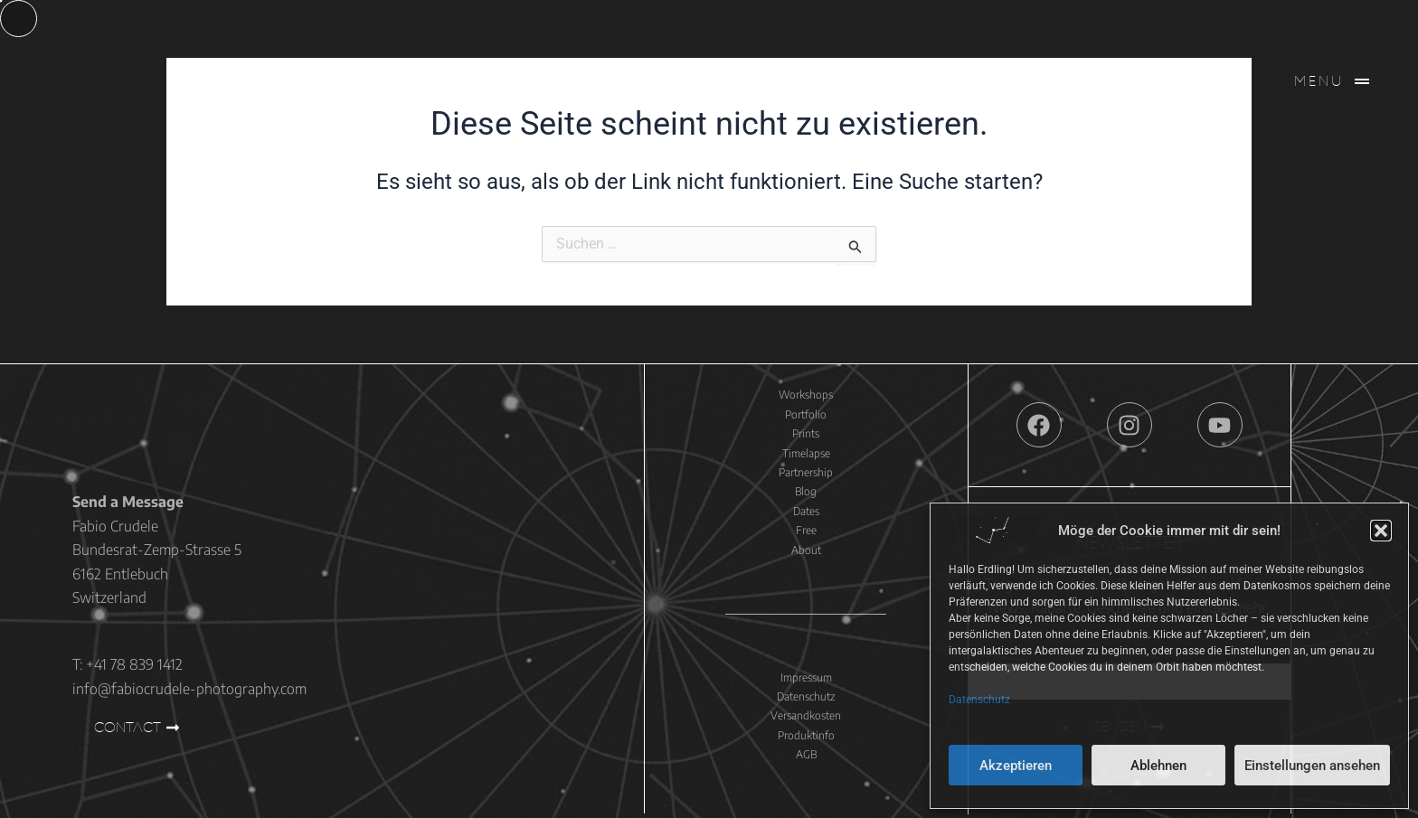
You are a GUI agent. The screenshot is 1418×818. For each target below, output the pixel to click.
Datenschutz (979, 699)
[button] (1381, 531)
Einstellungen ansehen (1312, 765)
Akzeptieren (1015, 765)
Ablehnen (1158, 765)
